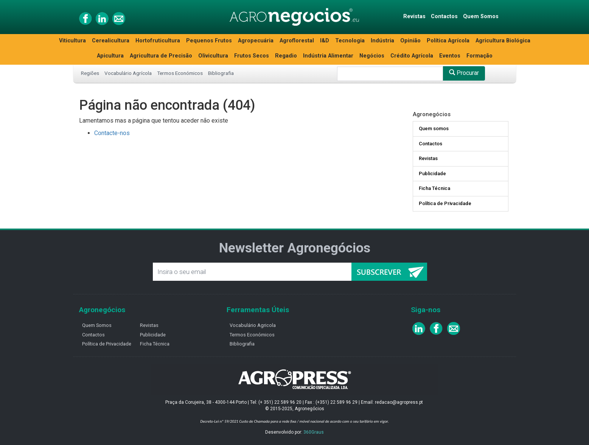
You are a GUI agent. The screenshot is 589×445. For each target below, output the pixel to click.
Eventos (449, 56)
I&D (324, 40)
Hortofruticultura (157, 40)
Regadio (286, 56)
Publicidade (432, 173)
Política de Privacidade (445, 203)
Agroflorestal (297, 40)
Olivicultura (213, 56)
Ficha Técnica (434, 188)
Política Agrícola (448, 40)
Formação (479, 56)
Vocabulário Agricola (253, 325)
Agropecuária (256, 40)
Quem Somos (481, 16)
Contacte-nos (112, 133)
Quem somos (434, 128)
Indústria (382, 40)
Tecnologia (350, 40)
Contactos (444, 16)
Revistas (414, 16)
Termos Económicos (180, 73)
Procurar (464, 72)
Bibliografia (221, 73)
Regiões (90, 73)
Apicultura (110, 56)
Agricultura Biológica (503, 40)
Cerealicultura (110, 40)
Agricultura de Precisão (161, 56)
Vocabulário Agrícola (128, 73)
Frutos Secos (251, 56)
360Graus (313, 432)
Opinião (410, 40)
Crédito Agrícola (411, 56)
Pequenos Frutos (209, 40)
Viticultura (72, 40)
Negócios (371, 56)
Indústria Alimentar (328, 56)
